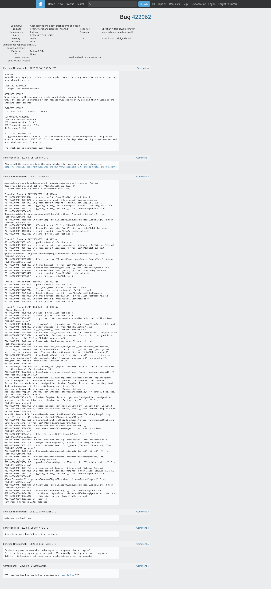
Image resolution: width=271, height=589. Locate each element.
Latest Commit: (22, 57)
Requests (174, 4)
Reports (162, 4)
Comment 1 (142, 157)
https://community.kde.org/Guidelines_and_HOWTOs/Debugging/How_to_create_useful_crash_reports (61, 167)
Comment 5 (142, 543)
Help (185, 4)
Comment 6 (142, 565)
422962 (141, 16)
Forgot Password (228, 4)
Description (143, 68)
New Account (198, 4)
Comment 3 (142, 511)
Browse (70, 4)
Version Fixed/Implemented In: (85, 57)
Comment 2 (142, 176)
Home (51, 4)
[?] (153, 4)
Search (81, 4)
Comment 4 (142, 527)
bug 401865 (68, 575)
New (60, 4)
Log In (211, 4)
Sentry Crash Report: (19, 60)
